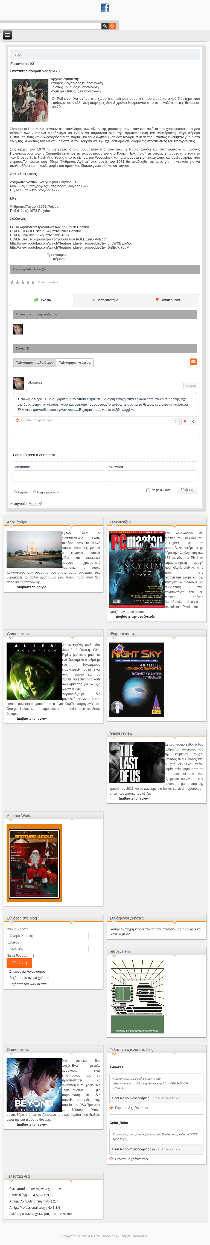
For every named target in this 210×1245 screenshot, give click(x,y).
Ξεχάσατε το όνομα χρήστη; (29, 978)
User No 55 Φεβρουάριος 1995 (134, 1098)
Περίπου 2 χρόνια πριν (131, 1108)
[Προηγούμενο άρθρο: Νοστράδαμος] (57, 255)
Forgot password (45, 492)
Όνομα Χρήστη (17, 929)
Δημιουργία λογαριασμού (27, 971)
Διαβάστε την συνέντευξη (135, 617)
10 (33, 282)
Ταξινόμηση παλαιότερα (34, 362)
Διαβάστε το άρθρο (31, 587)
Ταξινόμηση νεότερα (75, 362)
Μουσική (35, 504)
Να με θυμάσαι (17, 955)
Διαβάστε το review (32, 719)
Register (21, 492)
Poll (18, 55)
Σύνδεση (186, 490)
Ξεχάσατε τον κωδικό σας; (28, 984)
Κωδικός (13, 942)
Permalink (190, 386)
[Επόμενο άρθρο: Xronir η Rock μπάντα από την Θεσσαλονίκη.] (57, 259)
